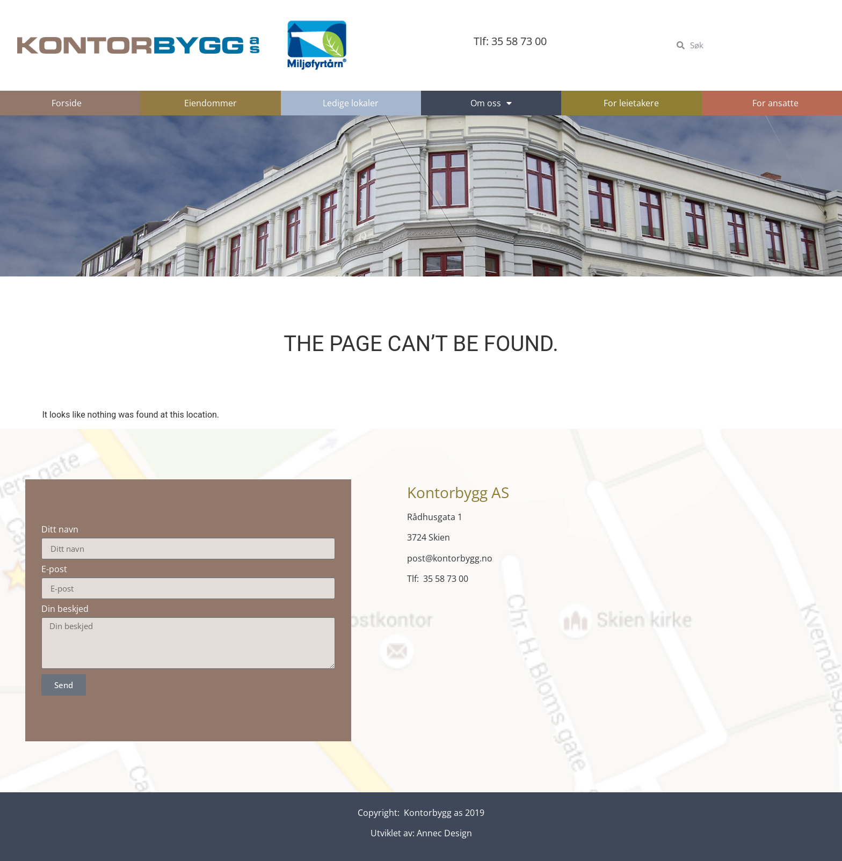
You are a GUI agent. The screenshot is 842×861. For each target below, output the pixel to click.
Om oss (491, 103)
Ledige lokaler (351, 103)
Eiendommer (210, 103)
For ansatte (775, 103)
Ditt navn (59, 529)
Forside (67, 103)
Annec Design (444, 833)
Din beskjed (65, 608)
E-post (54, 569)
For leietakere (631, 103)
